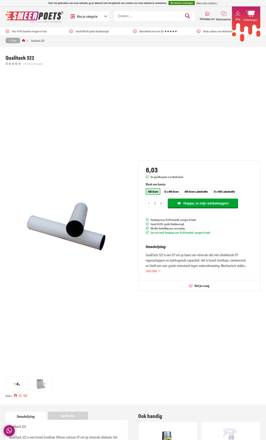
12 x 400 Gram (171, 191)
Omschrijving (26, 416)
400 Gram (153, 191)
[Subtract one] (149, 203)
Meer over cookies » (207, 3)
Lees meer (153, 270)
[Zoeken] (154, 16)
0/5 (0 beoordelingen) (33, 63)
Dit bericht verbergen (181, 3)
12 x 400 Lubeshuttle (224, 191)
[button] (17, 384)
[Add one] (161, 203)
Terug (12, 40)
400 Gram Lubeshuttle (196, 191)
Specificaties (68, 416)
